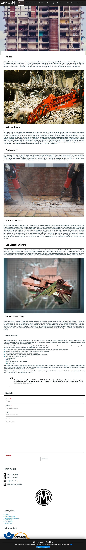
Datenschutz (9, 521)
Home (7, 515)
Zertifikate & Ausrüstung (12, 518)
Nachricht (8, 419)
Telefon (8, 405)
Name (7, 399)
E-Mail (7, 412)
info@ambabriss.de (13, 481)
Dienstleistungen (10, 516)
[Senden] (44, 459)
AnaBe (45, 545)
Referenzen (8, 520)
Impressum (8, 523)
